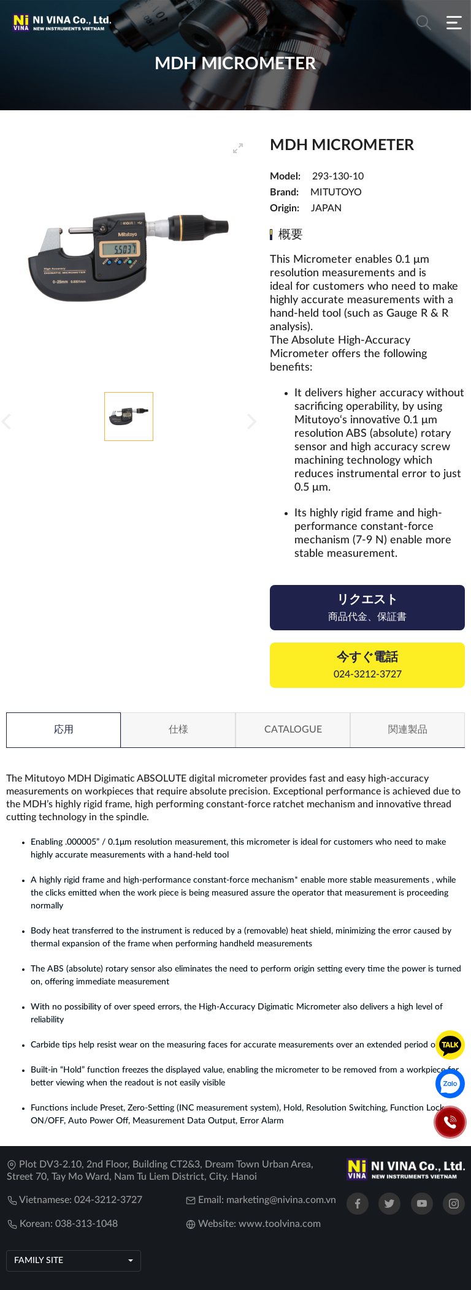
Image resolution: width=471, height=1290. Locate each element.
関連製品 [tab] (407, 729)
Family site (38, 1260)
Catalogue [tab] (293, 729)
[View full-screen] (238, 148)
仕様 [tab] (178, 729)
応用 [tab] (64, 729)
